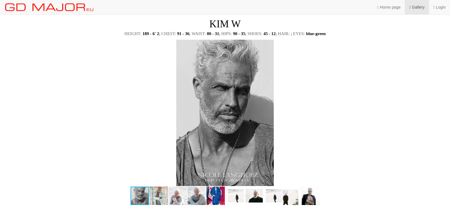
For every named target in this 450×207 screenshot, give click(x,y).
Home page (389, 7)
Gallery (416, 7)
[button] (440, 44)
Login (439, 7)
